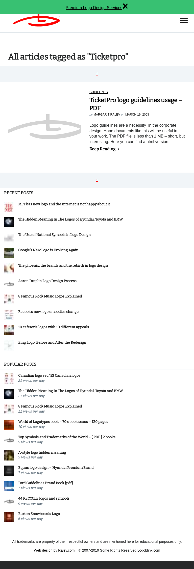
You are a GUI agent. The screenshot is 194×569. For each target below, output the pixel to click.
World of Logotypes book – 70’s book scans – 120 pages (63, 422)
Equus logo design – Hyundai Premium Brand (55, 468)
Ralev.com (66, 550)
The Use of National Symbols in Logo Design (54, 235)
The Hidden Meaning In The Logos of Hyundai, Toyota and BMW (70, 219)
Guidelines (98, 92)
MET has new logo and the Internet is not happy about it (64, 204)
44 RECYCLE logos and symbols (43, 498)
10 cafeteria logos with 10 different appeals (53, 327)
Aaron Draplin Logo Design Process (47, 281)
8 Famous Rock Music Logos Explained (50, 296)
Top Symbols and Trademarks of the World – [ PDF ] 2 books (66, 437)
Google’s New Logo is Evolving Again (48, 250)
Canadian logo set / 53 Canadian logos (49, 375)
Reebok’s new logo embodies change (48, 312)
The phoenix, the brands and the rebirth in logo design (63, 265)
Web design (43, 550)
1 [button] (97, 74)
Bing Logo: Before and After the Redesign (52, 342)
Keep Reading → (104, 149)
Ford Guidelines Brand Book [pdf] (45, 483)
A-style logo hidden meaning (42, 452)
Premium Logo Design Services (94, 8)
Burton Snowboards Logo (39, 514)
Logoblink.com (148, 550)
